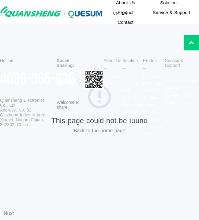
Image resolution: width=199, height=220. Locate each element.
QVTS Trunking (130, 80)
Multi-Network (129, 94)
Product (125, 12)
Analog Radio (149, 108)
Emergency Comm (153, 130)
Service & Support (171, 12)
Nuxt (9, 213)
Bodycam (151, 119)
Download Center (180, 95)
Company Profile (112, 80)
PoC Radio (153, 76)
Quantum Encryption (131, 122)
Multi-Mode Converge (132, 108)
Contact (125, 22)
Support (172, 102)
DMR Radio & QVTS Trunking (153, 90)
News (108, 90)
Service (171, 88)
